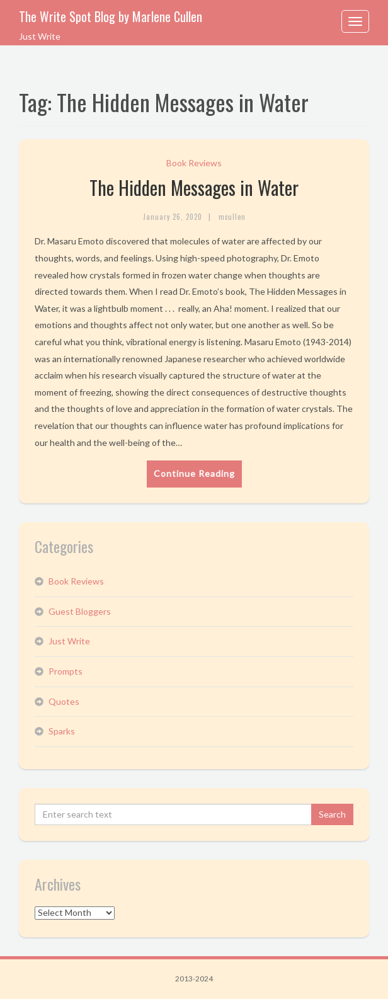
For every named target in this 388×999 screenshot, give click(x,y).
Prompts (65, 671)
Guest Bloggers (79, 611)
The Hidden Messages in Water (194, 187)
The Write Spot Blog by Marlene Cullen (110, 16)
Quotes (63, 701)
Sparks (61, 731)
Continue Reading (194, 473)
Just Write (69, 641)
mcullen (232, 217)
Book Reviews (194, 162)
